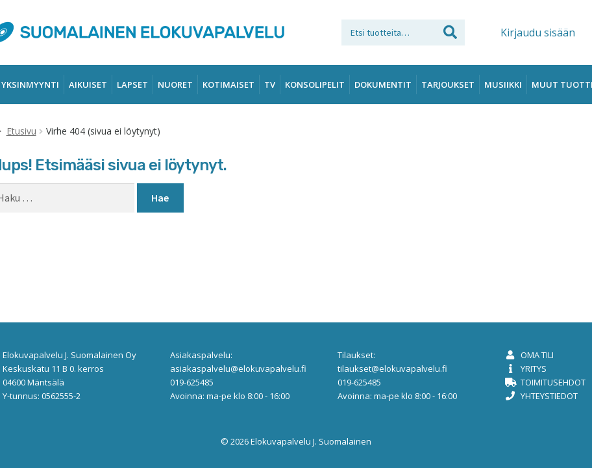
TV (269, 84)
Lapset (132, 84)
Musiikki (503, 84)
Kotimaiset (228, 84)
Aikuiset (88, 84)
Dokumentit (383, 84)
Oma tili (537, 355)
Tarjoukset (448, 84)
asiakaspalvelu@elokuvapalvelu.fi (238, 368)
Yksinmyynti (30, 84)
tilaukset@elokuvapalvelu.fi (392, 368)
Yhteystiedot (549, 396)
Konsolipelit (315, 84)
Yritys (534, 368)
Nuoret (175, 84)
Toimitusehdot (553, 382)
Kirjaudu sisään (537, 32)
